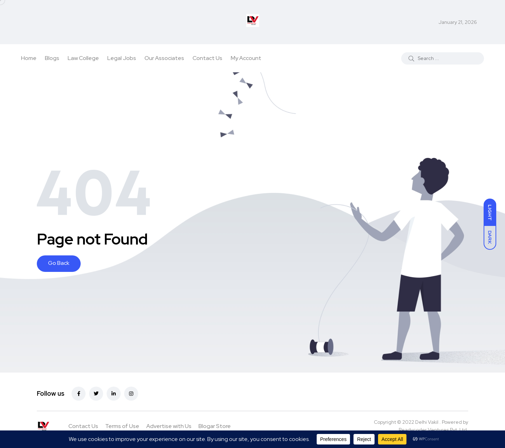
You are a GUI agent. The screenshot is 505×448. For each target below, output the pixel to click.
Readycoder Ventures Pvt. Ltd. (433, 430)
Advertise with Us (168, 426)
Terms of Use (122, 426)
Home (28, 58)
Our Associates (164, 58)
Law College (83, 58)
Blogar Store (214, 426)
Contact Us (207, 58)
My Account (246, 58)
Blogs (52, 58)
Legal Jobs (121, 58)
